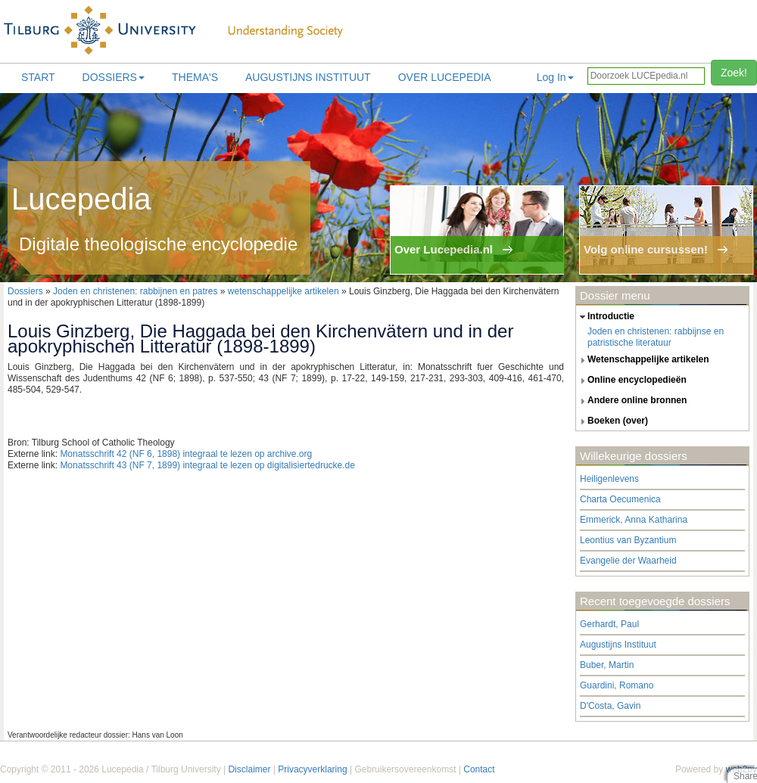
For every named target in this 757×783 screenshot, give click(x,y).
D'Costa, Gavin (610, 706)
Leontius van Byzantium (628, 540)
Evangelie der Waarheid (628, 560)
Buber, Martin (607, 665)
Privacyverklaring (312, 769)
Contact (478, 769)
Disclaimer (249, 769)
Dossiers (114, 77)
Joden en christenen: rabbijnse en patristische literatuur (655, 337)
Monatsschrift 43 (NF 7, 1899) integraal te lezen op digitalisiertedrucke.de (207, 465)
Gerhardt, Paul (609, 624)
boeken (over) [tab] (612, 421)
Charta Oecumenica (620, 499)
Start (38, 77)
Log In (555, 77)
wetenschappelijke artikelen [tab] (642, 360)
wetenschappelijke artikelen (283, 291)
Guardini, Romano (616, 685)
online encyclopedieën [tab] (631, 380)
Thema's (195, 77)
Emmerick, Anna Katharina (633, 519)
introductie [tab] (605, 317)
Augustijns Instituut (308, 77)
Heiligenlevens (609, 479)
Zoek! (734, 73)
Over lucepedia (444, 77)
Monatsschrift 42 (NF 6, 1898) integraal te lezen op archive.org (186, 454)
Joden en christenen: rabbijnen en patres (135, 291)
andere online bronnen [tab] (631, 401)
